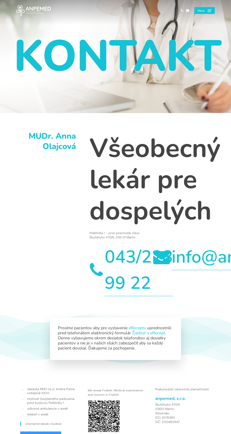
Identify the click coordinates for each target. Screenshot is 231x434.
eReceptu (137, 328)
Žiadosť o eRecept (148, 333)
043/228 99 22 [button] (139, 270)
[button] (204, 10)
